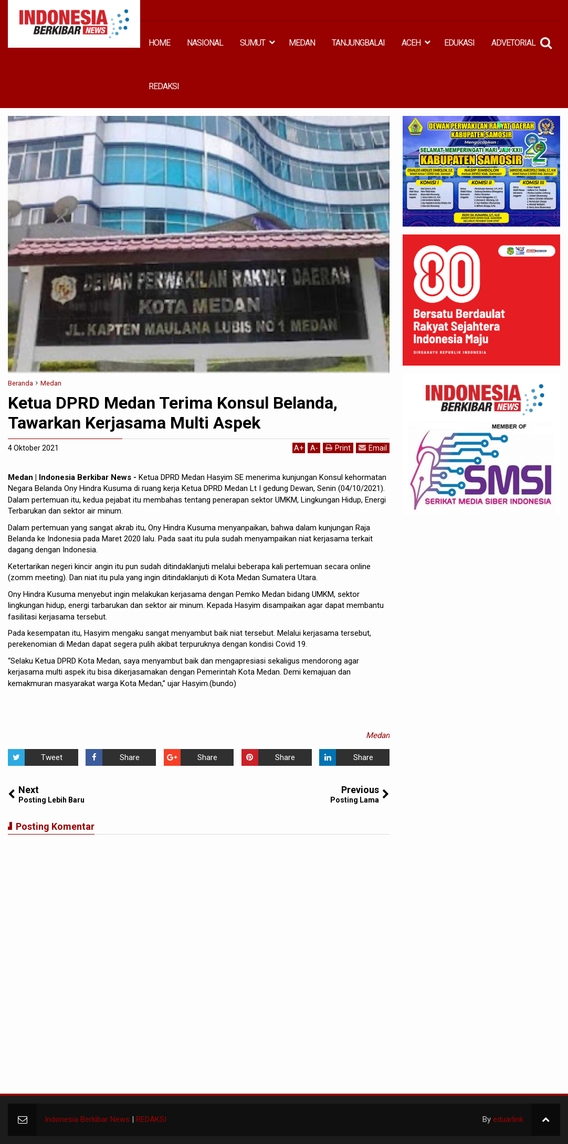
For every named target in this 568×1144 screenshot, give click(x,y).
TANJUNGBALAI (358, 43)
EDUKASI (459, 43)
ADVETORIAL (513, 43)
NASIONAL (205, 43)
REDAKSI (164, 86)
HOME (159, 43)
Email (373, 448)
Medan (378, 735)
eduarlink (508, 1119)
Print (338, 448)
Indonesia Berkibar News (87, 1119)
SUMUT (252, 43)
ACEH (411, 43)
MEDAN (302, 43)
